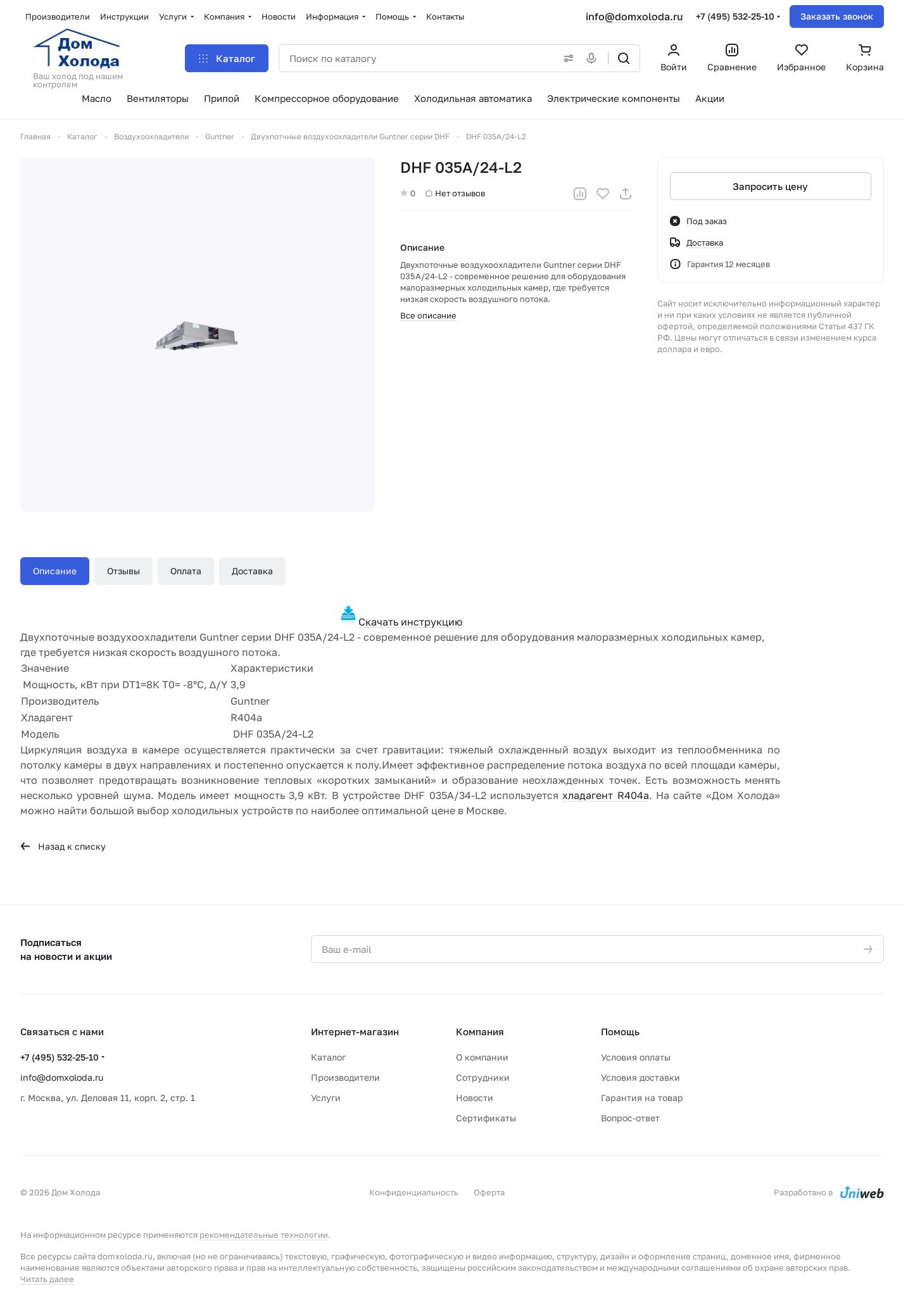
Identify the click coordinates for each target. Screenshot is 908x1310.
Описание (55, 570)
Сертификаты (486, 1117)
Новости (474, 1097)
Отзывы (123, 570)
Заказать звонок (836, 16)
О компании (482, 1057)
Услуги (326, 1097)
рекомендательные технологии (263, 1235)
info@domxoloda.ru (634, 16)
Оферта (489, 1192)
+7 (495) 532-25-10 (735, 16)
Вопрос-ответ (630, 1117)
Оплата (185, 570)
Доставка (252, 570)
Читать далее (47, 1279)
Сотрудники (483, 1077)
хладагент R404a (605, 795)
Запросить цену (771, 186)
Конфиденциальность (413, 1192)
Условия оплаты (636, 1057)
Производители (345, 1077)
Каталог (328, 1057)
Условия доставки (640, 1077)
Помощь (620, 1031)
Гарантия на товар (642, 1097)
